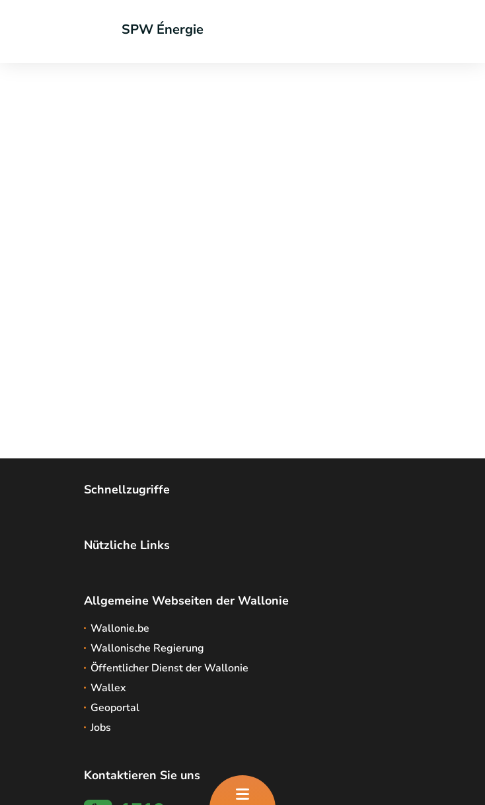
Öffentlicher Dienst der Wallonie (169, 668)
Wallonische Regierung (147, 648)
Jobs (101, 727)
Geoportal (115, 707)
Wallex (108, 688)
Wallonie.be (120, 628)
